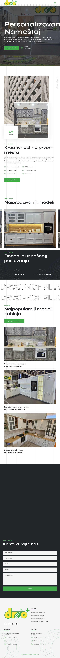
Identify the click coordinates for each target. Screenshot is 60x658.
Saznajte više (11, 48)
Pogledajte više (12, 180)
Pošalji (30, 588)
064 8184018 (27, 49)
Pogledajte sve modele (14, 321)
